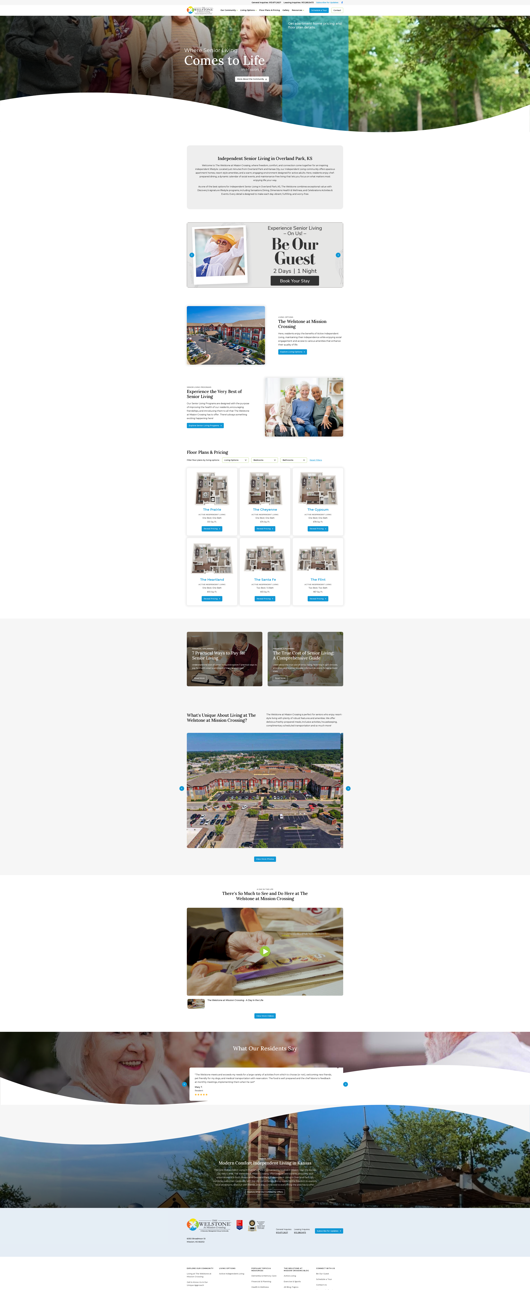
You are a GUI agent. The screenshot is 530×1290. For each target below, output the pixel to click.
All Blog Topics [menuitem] (291, 1287)
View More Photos (265, 859)
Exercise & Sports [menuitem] (292, 1281)
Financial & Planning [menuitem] (261, 1281)
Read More (199, 678)
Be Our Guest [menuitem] (322, 1274)
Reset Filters (316, 460)
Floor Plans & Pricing (269, 10)
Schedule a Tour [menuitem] (324, 1279)
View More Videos (265, 1016)
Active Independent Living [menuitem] (231, 1274)
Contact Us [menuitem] (321, 1285)
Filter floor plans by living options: (203, 460)
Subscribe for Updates (327, 2)
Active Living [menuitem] (290, 1276)
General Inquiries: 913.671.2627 (266, 2)
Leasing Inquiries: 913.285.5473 (299, 2)
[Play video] (265, 951)
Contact (337, 10)
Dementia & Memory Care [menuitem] (263, 1276)
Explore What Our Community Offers (265, 1192)
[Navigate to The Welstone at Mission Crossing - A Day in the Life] (265, 1003)
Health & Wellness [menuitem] (260, 1287)
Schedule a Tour (319, 10)
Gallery (285, 10)
